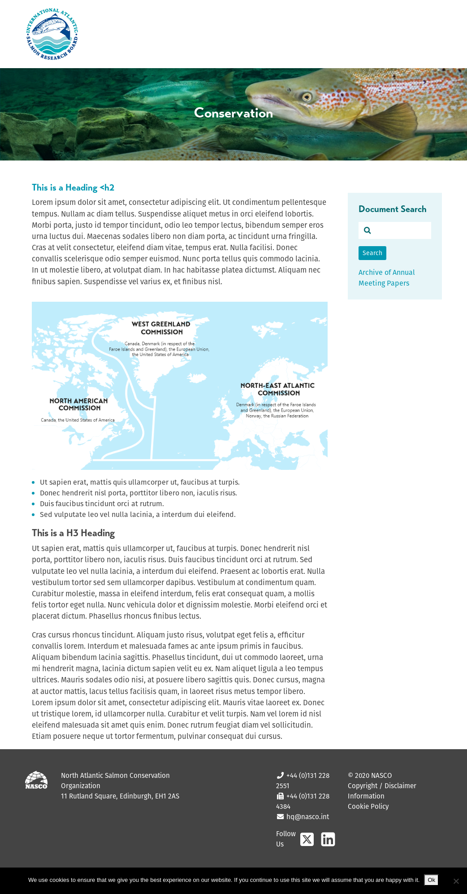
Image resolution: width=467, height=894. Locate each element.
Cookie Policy (368, 806)
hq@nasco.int (307, 816)
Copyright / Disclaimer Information (382, 791)
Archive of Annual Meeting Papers (387, 277)
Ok (431, 880)
